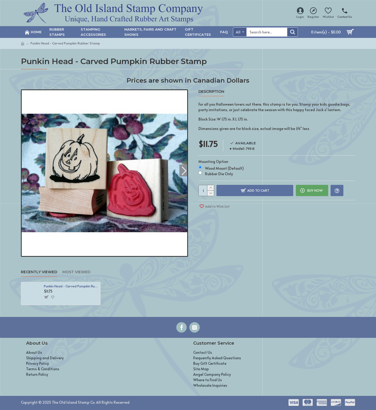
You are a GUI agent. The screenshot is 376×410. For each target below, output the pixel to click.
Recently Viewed (39, 272)
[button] (184, 170)
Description (211, 91)
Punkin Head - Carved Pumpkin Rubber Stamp (71, 286)
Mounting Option (213, 160)
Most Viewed (76, 272)
